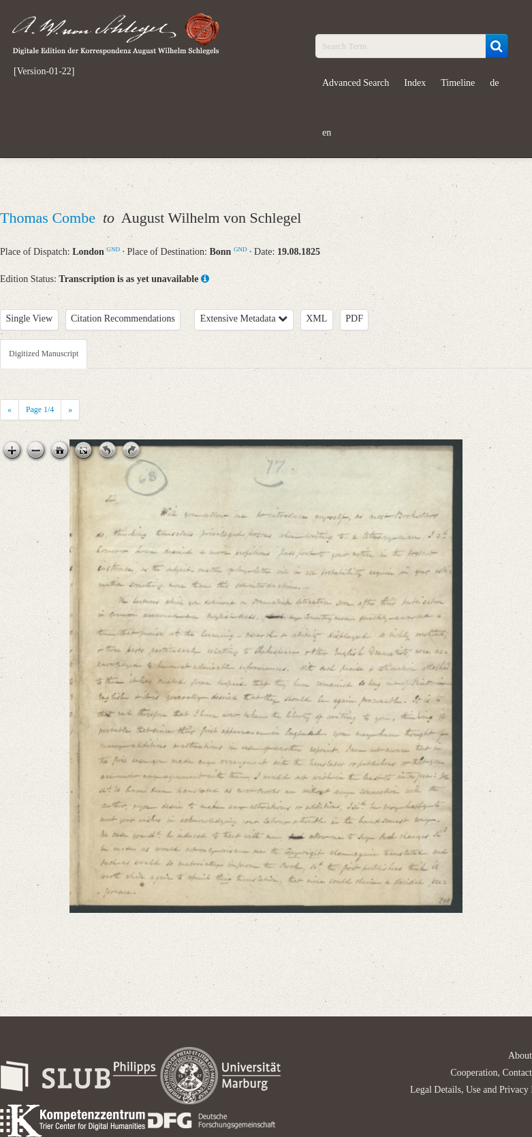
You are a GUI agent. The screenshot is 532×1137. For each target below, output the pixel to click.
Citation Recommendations (123, 318)
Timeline (458, 83)
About (520, 1055)
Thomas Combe (49, 217)
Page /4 (40, 409)
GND (113, 249)
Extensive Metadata (243, 318)
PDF (354, 318)
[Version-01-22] (44, 71)
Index (415, 83)
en (326, 132)
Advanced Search (355, 83)
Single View (29, 318)
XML (316, 318)
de (494, 83)
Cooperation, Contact (491, 1073)
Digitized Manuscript (43, 353)
